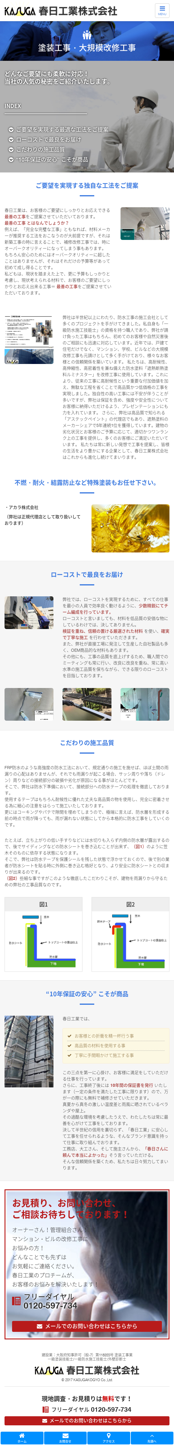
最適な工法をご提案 (58, 129)
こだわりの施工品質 (37, 149)
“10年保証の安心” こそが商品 (48, 159)
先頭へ (152, 1438)
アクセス (108, 1438)
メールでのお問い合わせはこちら (87, 1420)
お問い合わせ (86, 1326)
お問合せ (65, 1438)
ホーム (22, 1438)
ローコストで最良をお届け (45, 139)
